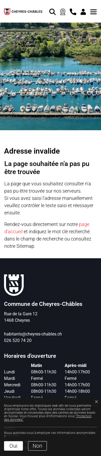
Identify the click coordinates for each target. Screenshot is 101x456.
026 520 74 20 (18, 340)
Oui (13, 446)
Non (37, 446)
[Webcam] (61, 11)
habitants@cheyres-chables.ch (33, 334)
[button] (92, 11)
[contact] (71, 11)
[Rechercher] (51, 11)
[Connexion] (82, 11)
